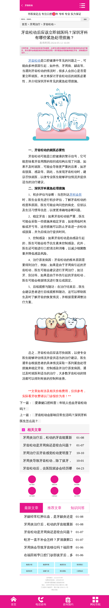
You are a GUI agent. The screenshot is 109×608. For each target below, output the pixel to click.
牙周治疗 (35, 24)
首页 (24, 24)
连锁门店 (46, 571)
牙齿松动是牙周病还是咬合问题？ (47, 445)
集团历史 (63, 565)
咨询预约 (68, 604)
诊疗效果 (32, 492)
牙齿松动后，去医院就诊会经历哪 (47, 468)
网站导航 (55, 590)
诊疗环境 (77, 492)
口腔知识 (54, 492)
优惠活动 (54, 480)
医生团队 (77, 480)
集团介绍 (29, 565)
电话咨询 (41, 604)
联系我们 (80, 565)
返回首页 (29, 571)
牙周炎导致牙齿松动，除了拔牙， (47, 460)
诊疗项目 (32, 480)
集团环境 (46, 565)
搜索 (85, 19)
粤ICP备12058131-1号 (61, 587)
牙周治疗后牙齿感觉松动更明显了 (47, 453)
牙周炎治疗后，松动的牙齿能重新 (47, 437)
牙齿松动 (29, 5)
